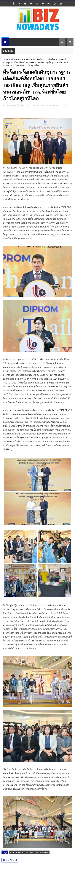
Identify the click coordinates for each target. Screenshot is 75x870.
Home (5, 59)
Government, (39, 105)
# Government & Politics (37, 852)
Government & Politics (36, 59)
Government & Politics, (56, 105)
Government (17, 59)
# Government (16, 852)
